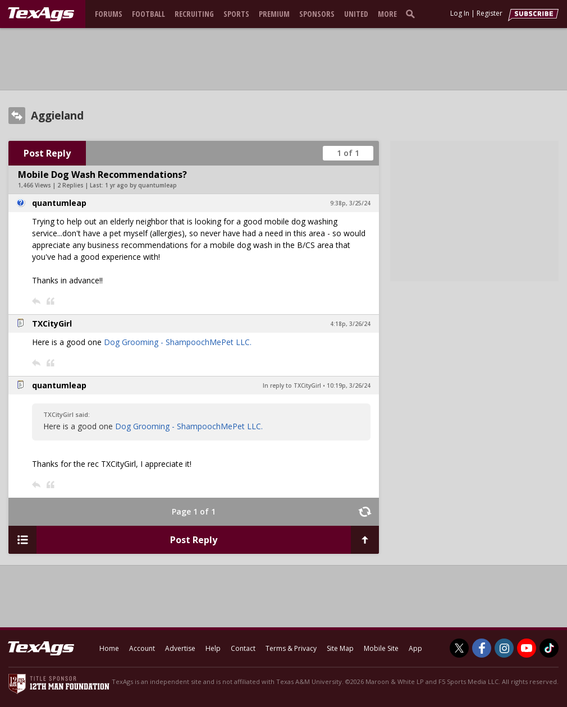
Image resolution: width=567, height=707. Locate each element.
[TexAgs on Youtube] (526, 648)
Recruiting (194, 13)
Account (142, 648)
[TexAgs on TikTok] (549, 648)
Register (489, 13)
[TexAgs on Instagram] (504, 648)
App (415, 648)
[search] (412, 13)
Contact (243, 648)
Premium (274, 13)
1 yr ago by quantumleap (141, 185)
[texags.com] (41, 14)
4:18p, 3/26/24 (350, 324)
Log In (459, 13)
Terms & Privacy (291, 648)
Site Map (340, 648)
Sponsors (317, 13)
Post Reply (47, 153)
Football (148, 13)
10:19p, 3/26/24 (349, 385)
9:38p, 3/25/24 (350, 203)
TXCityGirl (52, 323)
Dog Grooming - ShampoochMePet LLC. (178, 342)
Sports (236, 13)
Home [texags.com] (109, 648)
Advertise (180, 648)
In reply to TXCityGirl (292, 385)
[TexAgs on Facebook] (481, 648)
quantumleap (59, 203)
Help (213, 648)
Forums (108, 13)
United (356, 13)
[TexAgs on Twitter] (459, 648)
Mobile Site (381, 648)
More (387, 13)
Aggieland (57, 115)
